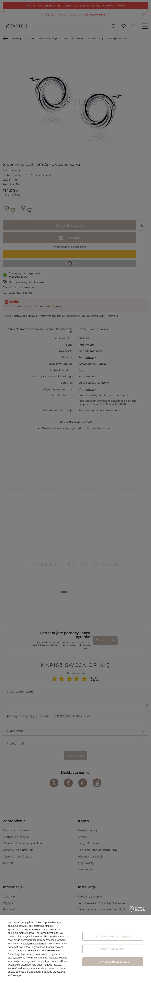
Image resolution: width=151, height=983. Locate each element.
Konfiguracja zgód (112, 949)
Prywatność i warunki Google (43, 950)
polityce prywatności (34, 943)
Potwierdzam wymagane (113, 936)
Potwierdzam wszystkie (113, 961)
